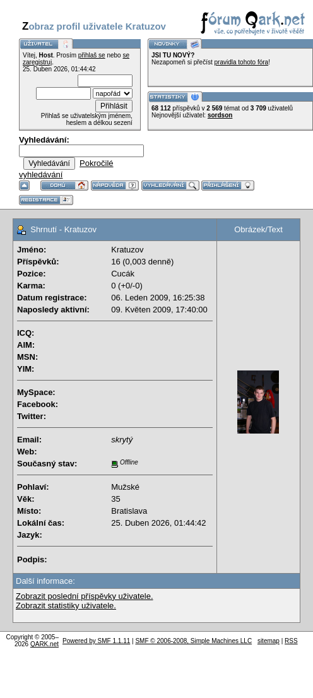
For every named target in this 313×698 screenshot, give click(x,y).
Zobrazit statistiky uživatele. (66, 605)
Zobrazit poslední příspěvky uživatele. (84, 596)
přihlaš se (91, 55)
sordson (220, 115)
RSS (291, 640)
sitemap (268, 640)
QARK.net (44, 644)
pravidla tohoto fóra (242, 62)
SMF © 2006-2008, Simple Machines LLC (193, 640)
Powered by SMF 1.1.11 (96, 640)
